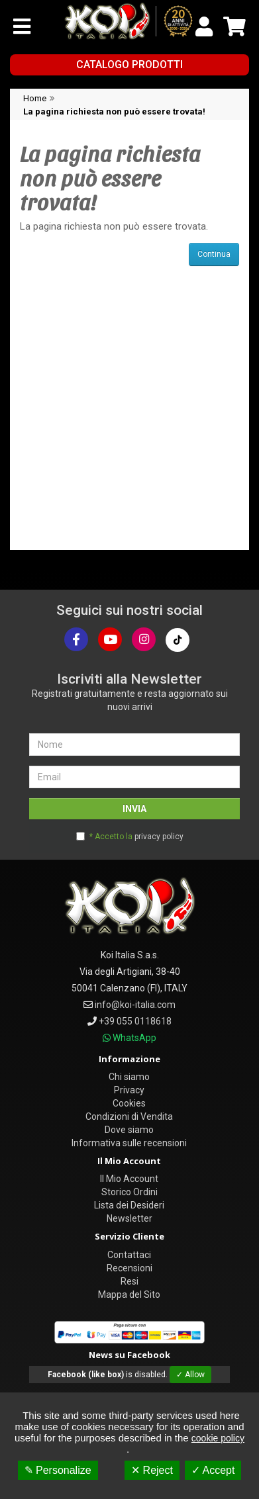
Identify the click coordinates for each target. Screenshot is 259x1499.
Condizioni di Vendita (129, 1116)
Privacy (129, 1090)
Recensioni (129, 1268)
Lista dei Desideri (129, 1205)
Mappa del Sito (129, 1294)
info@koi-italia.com (135, 1004)
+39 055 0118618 (135, 1021)
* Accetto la (136, 836)
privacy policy (158, 836)
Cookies (129, 1103)
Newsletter (129, 1218)
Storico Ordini (129, 1192)
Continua (214, 254)
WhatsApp (134, 1037)
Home (34, 98)
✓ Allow (190, 1374)
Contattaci (129, 1254)
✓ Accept (212, 1470)
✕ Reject (152, 1470)
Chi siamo (129, 1076)
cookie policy (217, 1438)
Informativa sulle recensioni (129, 1143)
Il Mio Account (129, 1178)
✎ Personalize (58, 1470)
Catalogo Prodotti (129, 64)
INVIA (134, 808)
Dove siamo (129, 1129)
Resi (129, 1281)
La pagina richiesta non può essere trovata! (114, 111)
